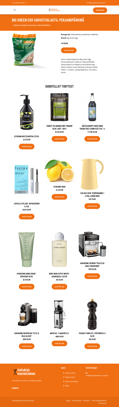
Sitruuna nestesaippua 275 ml (26, 136)
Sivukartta (102, 403)
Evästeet (86, 400)
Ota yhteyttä (76, 400)
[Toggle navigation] (14, 10)
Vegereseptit (70, 377)
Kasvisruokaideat (71, 381)
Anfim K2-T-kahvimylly (59, 333)
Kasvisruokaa (70, 373)
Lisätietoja (69, 50)
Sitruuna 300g (59, 186)
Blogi (67, 385)
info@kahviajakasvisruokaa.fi (96, 3)
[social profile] (27, 3)
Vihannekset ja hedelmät (80, 34)
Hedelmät (94, 34)
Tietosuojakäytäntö (98, 400)
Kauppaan (100, 10)
